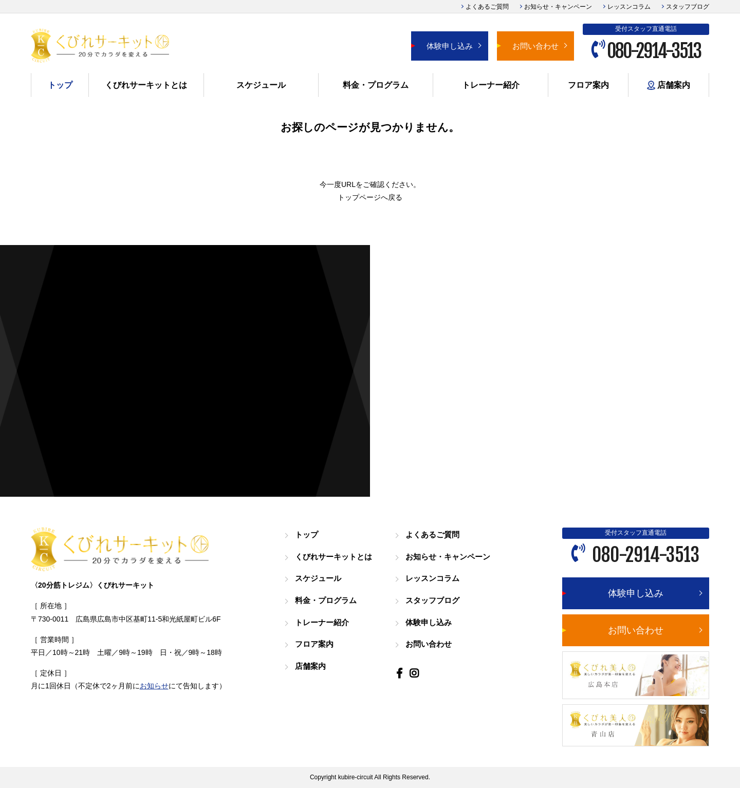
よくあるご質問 (487, 6)
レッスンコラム (629, 6)
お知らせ (154, 686)
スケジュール (261, 85)
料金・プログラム (376, 85)
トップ (60, 85)
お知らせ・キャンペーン (558, 6)
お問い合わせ (535, 46)
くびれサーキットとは (146, 85)
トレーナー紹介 (491, 85)
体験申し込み (450, 46)
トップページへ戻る (370, 197)
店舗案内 (668, 85)
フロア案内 (588, 85)
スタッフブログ (687, 6)
